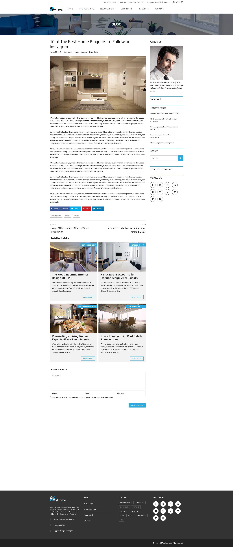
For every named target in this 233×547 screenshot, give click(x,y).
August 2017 (88, 515)
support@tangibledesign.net (158, 2)
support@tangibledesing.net (63, 531)
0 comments (68, 52)
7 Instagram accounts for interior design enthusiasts (119, 276)
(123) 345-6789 (109, 2)
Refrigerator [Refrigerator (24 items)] (141, 515)
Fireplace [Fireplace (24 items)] (136, 507)
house (76, 216)
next (123, 229)
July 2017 (87, 521)
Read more (88, 297)
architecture (56, 216)
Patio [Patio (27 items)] (122, 515)
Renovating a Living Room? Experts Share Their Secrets (70, 337)
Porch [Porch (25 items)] (130, 515)
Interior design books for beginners (162, 143)
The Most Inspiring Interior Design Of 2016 (70, 276)
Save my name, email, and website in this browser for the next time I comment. (82, 397)
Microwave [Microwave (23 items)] (135, 511)
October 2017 (89, 504)
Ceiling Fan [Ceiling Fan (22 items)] (140, 503)
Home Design (93, 52)
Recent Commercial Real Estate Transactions (160, 136)
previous (72, 229)
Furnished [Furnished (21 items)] (123, 511)
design (67, 216)
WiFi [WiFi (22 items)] (121, 520)
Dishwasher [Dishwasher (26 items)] (124, 507)
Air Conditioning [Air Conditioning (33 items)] (126, 503)
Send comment (137, 405)
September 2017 (90, 509)
